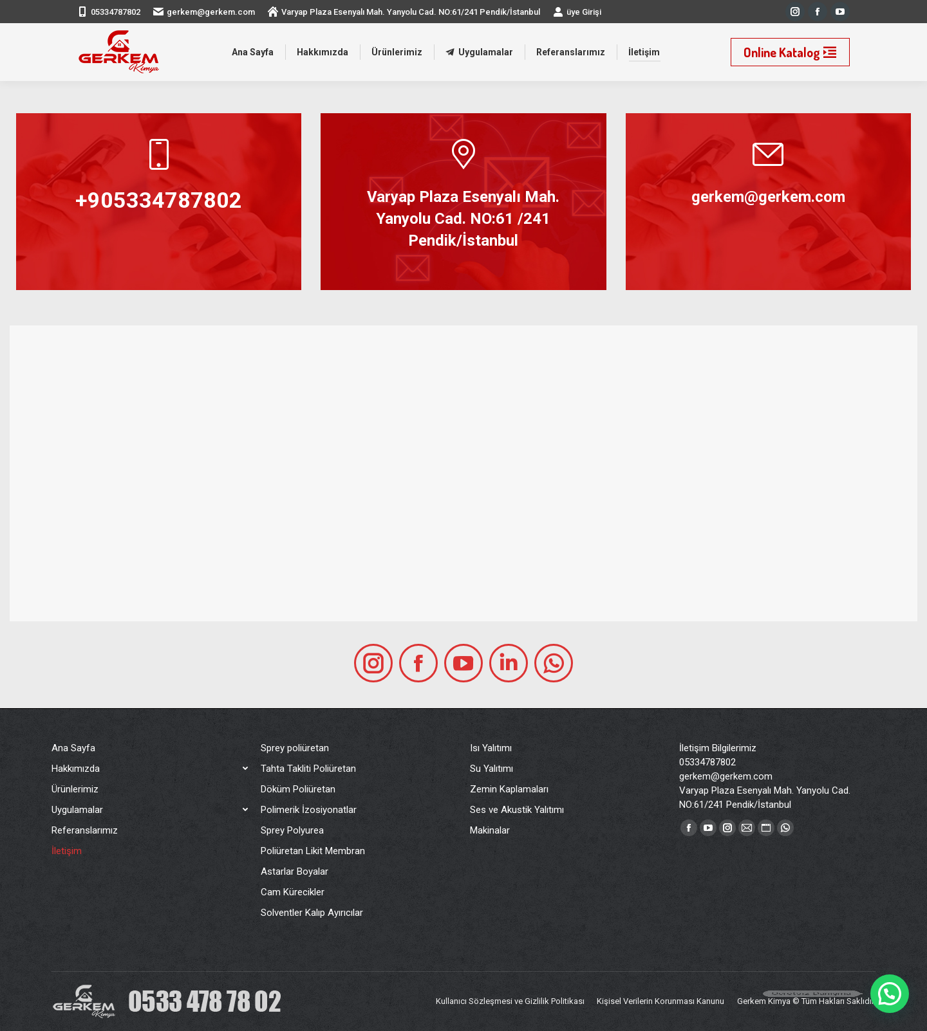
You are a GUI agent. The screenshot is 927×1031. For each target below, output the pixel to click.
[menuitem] (252, 52)
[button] (889, 993)
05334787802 (115, 12)
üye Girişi (577, 11)
